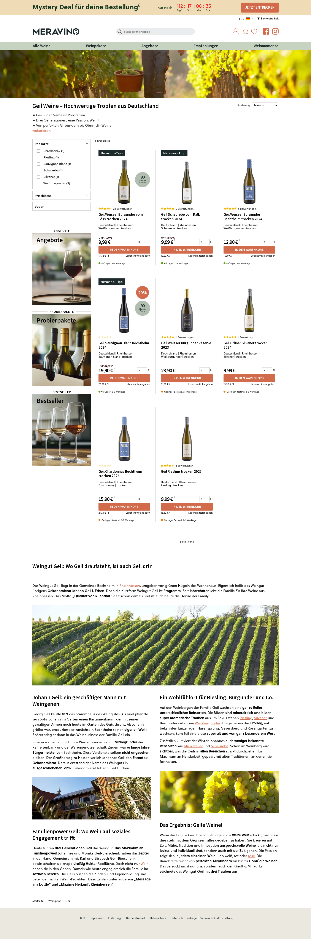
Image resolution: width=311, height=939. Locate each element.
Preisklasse (43, 195)
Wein (145, 863)
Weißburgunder (207, 722)
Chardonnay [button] (52, 151)
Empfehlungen (206, 45)
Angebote (149, 45)
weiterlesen (41, 130)
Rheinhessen (129, 585)
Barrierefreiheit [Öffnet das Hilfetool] (268, 18)
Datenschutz (158, 918)
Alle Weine (42, 45)
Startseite (38, 901)
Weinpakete (96, 45)
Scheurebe (219, 745)
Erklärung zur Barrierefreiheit (126, 918)
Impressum (97, 918)
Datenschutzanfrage (184, 918)
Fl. (149, 242)
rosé (251, 855)
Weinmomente (266, 45)
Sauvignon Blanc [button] (55, 163)
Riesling (246, 717)
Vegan (39, 206)
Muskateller (193, 745)
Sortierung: (243, 105)
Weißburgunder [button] (54, 183)
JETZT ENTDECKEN (260, 7)
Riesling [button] (49, 157)
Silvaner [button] (49, 176)
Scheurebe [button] (51, 170)
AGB (82, 918)
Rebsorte (42, 144)
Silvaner (260, 717)
